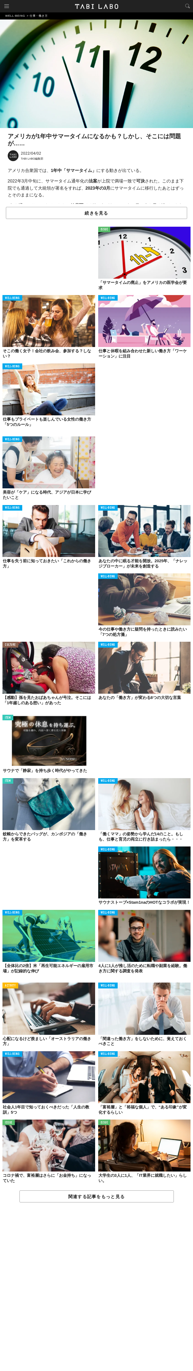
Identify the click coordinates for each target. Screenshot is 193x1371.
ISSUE (104, 229)
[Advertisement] (96, 1287)
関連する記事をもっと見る (96, 1196)
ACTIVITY (10, 986)
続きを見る (96, 213)
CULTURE (10, 645)
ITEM (8, 718)
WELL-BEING (12, 298)
